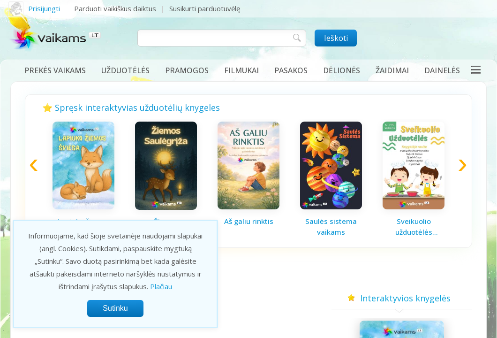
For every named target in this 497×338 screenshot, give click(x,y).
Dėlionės (341, 70)
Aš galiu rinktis (248, 221)
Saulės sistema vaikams (331, 226)
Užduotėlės (125, 70)
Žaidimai (392, 70)
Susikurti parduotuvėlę (204, 8)
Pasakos (291, 70)
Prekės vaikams (55, 70)
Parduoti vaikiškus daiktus (115, 8)
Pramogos (187, 70)
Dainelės (442, 70)
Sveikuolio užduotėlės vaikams (413, 226)
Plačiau (161, 286)
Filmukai (241, 70)
